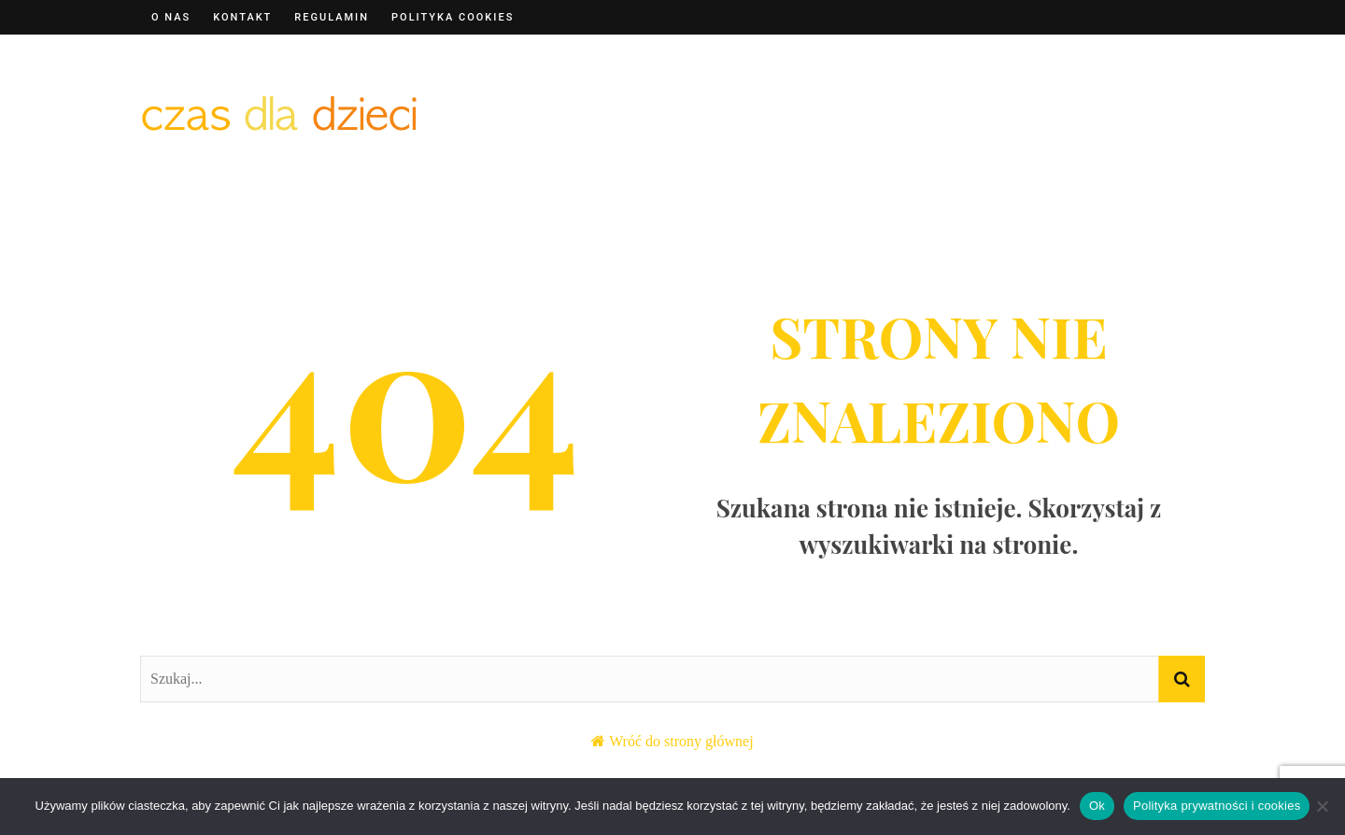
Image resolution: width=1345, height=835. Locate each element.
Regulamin (331, 17)
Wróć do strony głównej (681, 741)
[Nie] (1321, 806)
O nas (171, 17)
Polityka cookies (452, 17)
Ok (1097, 806)
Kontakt (242, 17)
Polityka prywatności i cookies (1216, 806)
